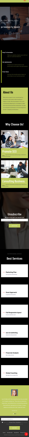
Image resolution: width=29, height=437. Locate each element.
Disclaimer (18, 422)
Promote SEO (9, 151)
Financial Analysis (12, 352)
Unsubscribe (9, 432)
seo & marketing (12, 332)
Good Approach (11, 292)
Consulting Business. (13, 181)
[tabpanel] (14, 23)
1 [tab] (13, 413)
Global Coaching (11, 372)
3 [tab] (15, 413)
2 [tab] (14, 413)
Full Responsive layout (13, 312)
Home (4, 432)
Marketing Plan (11, 272)
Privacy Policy (12, 422)
